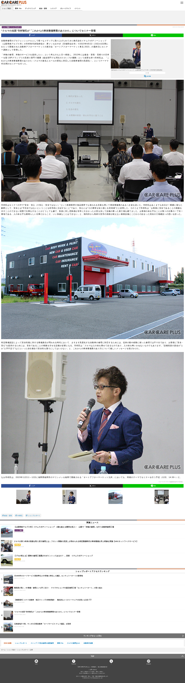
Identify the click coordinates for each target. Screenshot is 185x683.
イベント (77, 8)
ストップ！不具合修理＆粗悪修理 (42, 643)
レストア (53, 8)
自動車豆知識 (88, 643)
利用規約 (93, 667)
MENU (182, 2)
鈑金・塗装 (43, 8)
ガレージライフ (65, 8)
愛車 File (18, 8)
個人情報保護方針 (102, 667)
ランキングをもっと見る (92, 636)
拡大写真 (149, 76)
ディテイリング (30, 8)
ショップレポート (34, 515)
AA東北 (19, 515)
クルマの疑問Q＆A (73, 643)
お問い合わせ (93, 669)
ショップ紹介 (6, 8)
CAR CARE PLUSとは (84, 667)
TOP (92, 656)
